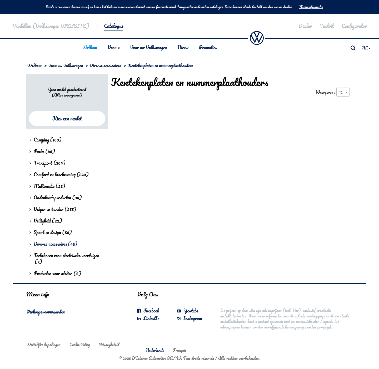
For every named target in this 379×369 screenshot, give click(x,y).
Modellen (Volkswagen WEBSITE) (50, 25)
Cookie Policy (79, 344)
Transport (47, 162)
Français (179, 350)
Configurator (354, 25)
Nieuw (182, 47)
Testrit (327, 25)
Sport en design (50, 232)
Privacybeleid (109, 344)
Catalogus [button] (113, 25)
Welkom (89, 47)
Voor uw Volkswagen (148, 47)
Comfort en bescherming (59, 174)
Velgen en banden (52, 209)
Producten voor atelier (55, 273)
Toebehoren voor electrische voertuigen (64, 258)
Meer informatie (311, 6)
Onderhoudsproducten (55, 197)
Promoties (208, 47)
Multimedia (47, 186)
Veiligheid (45, 220)
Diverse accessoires (105, 65)
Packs (42, 151)
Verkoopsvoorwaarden (45, 311)
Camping (45, 139)
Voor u (113, 47)
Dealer (305, 25)
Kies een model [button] (67, 118)
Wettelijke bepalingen (43, 344)
